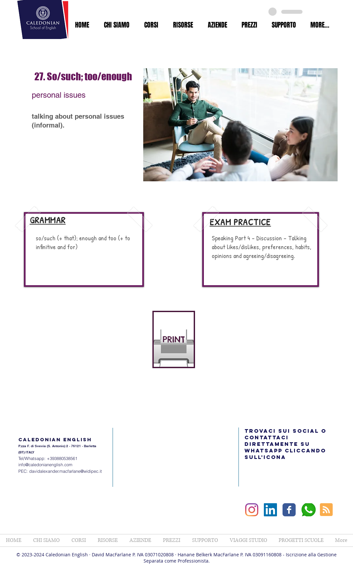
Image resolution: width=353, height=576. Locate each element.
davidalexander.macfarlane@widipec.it (65, 471)
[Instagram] (251, 509)
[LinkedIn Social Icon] (270, 509)
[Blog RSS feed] (326, 510)
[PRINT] (173, 339)
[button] (117, 24)
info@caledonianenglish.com (45, 464)
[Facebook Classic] (289, 509)
